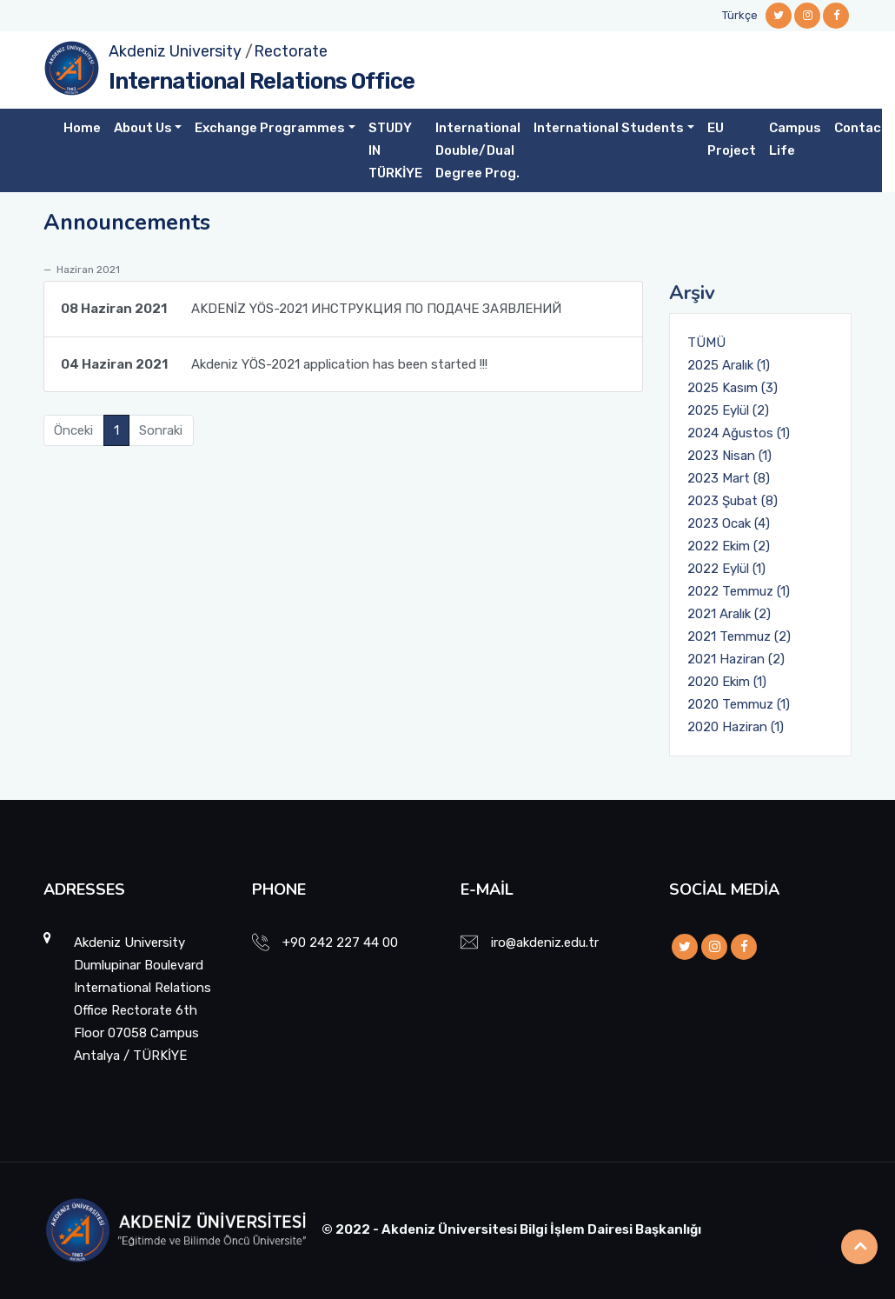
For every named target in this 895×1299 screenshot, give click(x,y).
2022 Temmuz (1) (738, 591)
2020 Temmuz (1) (738, 704)
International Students (609, 128)
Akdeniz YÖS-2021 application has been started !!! (274, 364)
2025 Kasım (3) (732, 388)
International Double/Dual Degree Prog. (477, 150)
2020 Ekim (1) (726, 681)
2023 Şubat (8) (732, 501)
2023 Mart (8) (728, 478)
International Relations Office (261, 81)
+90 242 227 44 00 (340, 942)
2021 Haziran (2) (736, 659)
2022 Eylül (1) (726, 568)
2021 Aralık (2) (729, 614)
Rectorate (291, 51)
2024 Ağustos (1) (738, 433)
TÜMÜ (706, 342)
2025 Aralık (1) (728, 365)
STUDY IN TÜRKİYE (395, 150)
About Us (143, 128)
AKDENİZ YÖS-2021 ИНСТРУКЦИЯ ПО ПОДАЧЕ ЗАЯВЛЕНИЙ (311, 308)
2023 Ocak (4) (728, 523)
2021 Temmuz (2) (739, 636)
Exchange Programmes (270, 128)
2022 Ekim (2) (728, 546)
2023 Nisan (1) (729, 455)
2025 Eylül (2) (728, 410)
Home (82, 128)
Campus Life (795, 139)
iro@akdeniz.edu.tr (545, 942)
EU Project (731, 139)
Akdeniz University (175, 51)
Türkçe (740, 15)
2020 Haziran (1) (735, 727)
